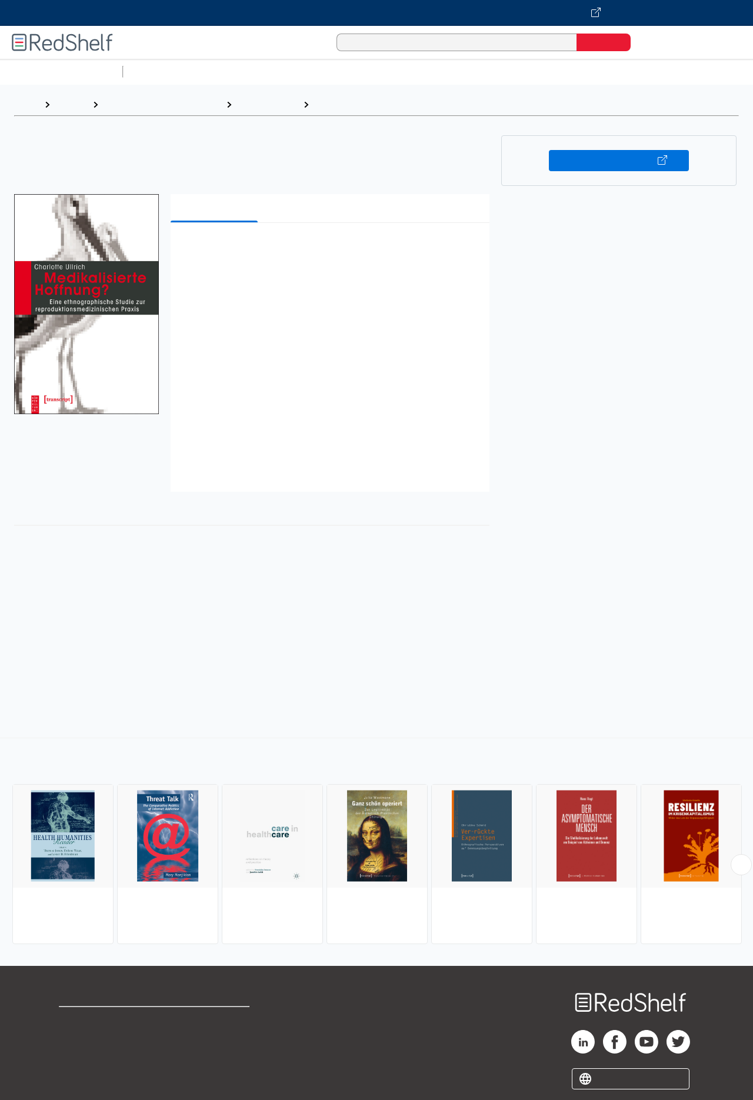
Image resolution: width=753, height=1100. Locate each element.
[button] (332, 250)
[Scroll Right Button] (741, 864)
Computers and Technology (336, 71)
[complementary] (376, 842)
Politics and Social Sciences (579, 71)
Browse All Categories (61, 71)
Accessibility (214, 1058)
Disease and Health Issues (373, 104)
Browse (71, 104)
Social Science (267, 104)
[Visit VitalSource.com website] (376, 13)
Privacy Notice (91, 1058)
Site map (78, 1077)
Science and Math (230, 71)
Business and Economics (456, 71)
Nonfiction (713, 71)
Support (76, 1039)
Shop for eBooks (96, 1020)
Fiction (665, 71)
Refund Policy (216, 1039)
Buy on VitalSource (619, 160)
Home (26, 104)
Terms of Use (217, 1020)
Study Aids (158, 71)
